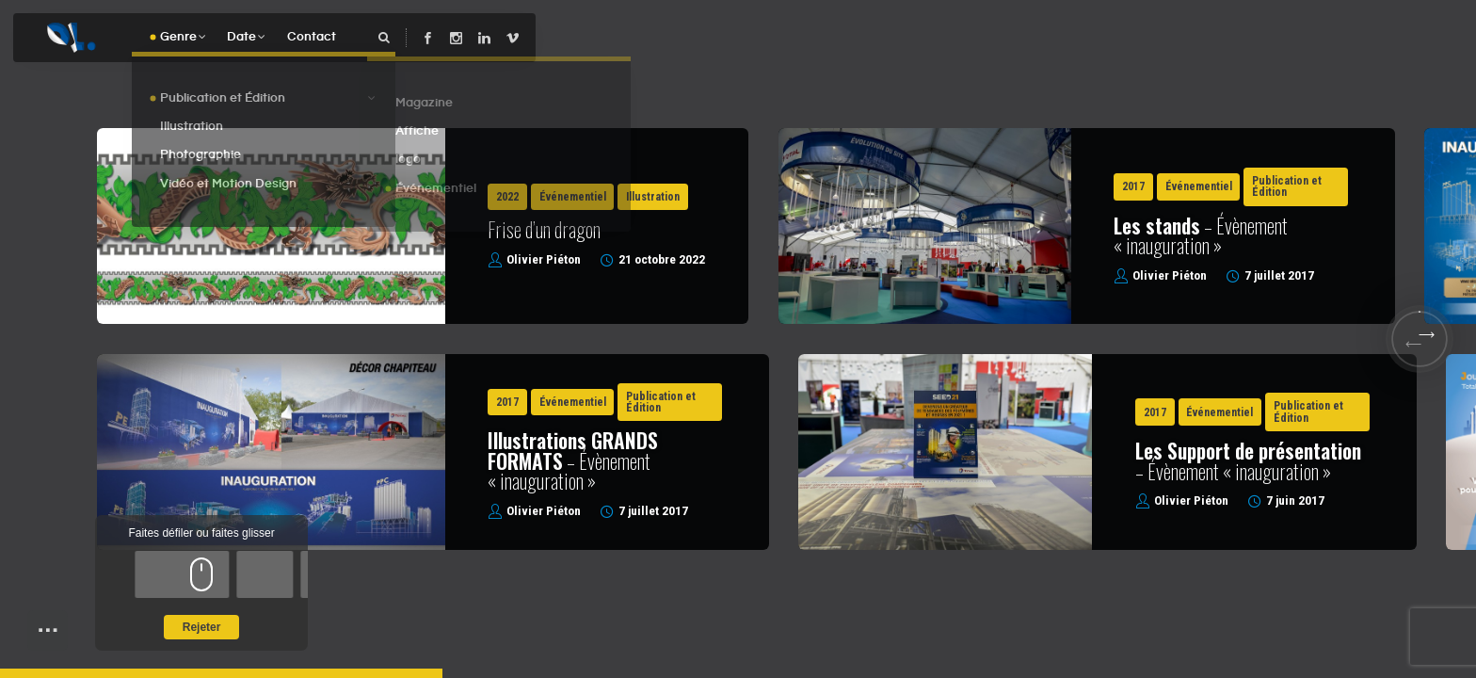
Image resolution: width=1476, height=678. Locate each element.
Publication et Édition (1287, 186)
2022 (507, 196)
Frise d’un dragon (544, 229)
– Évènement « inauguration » (1201, 235)
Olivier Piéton (543, 259)
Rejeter (202, 627)
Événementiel (572, 196)
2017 (1133, 186)
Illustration (653, 196)
